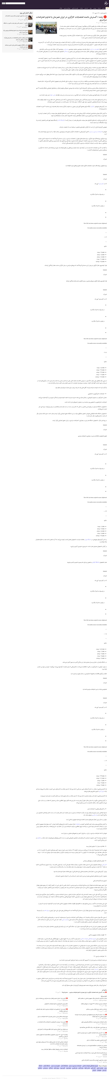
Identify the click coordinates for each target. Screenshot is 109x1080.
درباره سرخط (54, 1078)
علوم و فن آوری (75, 8)
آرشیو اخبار (103, 13)
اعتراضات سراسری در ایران (96, 132)
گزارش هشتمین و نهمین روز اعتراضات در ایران (97, 1040)
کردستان (96, 969)
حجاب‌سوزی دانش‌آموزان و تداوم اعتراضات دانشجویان (56, 1004)
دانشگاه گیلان (96, 562)
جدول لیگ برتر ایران (44, 1078)
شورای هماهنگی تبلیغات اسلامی (88, 939)
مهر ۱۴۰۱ (94, 13)
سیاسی (103, 8)
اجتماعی (86, 8)
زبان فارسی (94, 815)
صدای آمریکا (64, 992)
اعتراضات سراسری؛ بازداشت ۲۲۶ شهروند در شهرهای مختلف (94, 1004)
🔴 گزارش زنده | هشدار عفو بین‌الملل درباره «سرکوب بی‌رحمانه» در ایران (52, 998)
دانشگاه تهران (88, 539)
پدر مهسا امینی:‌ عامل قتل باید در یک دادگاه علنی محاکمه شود (93, 1027)
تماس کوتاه (52, 95)
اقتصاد (99, 8)
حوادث (81, 8)
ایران (107, 8)
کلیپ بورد (101, 184)
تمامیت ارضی (65, 920)
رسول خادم (46, 910)
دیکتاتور (39, 838)
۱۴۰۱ (99, 13)
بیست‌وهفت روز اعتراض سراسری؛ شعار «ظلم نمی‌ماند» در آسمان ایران (53, 1029)
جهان (91, 8)
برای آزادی (101, 791)
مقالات (60, 8)
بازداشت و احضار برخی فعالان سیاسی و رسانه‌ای (96, 1009)
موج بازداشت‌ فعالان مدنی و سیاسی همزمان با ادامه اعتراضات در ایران (53, 1017)
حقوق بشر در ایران (94, 49)
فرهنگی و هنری (67, 8)
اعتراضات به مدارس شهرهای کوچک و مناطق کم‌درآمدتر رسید (54, 1049)
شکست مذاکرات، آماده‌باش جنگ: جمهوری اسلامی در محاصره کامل (92, 998)
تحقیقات (78, 824)
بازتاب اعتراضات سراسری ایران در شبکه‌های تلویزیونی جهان (94, 1022)
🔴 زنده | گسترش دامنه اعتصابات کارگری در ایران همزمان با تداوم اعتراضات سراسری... (88, 992)
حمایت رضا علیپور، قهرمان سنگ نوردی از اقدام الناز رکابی (94, 1060)
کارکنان (92, 106)
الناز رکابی (104, 865)
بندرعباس (66, 49)
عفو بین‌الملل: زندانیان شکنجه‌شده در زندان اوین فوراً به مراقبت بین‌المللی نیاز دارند (16, 39)
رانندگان (66, 51)
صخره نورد (68, 1068)
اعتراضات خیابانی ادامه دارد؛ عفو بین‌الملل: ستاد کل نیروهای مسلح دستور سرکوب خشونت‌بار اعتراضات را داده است (52, 1043)
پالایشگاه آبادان (60, 120)
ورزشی (94, 8)
